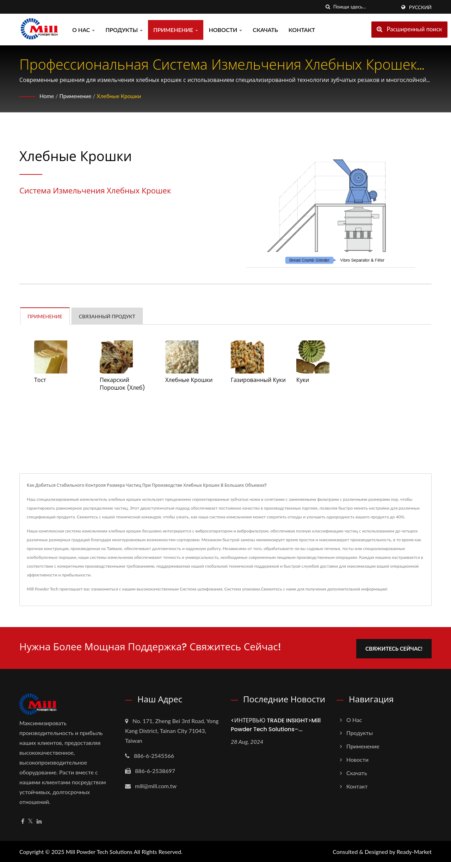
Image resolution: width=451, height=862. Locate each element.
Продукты (124, 29)
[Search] (364, 7)
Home (47, 95)
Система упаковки (242, 589)
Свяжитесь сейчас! (397, 647)
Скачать (265, 29)
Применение (175, 29)
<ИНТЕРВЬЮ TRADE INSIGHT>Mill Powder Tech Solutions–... (276, 723)
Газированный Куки (258, 380)
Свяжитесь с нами (278, 589)
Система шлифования (201, 589)
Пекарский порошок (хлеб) (122, 384)
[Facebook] (22, 820)
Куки (302, 380)
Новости (225, 29)
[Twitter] (30, 820)
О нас (83, 29)
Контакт (302, 29)
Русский (420, 7)
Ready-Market (414, 850)
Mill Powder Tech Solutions (99, 850)
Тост (40, 380)
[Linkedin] (39, 820)
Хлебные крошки (121, 95)
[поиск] (328, 7)
